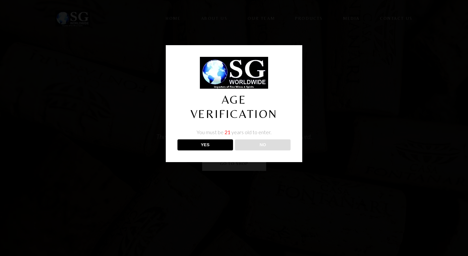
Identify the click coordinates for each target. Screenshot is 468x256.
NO (263, 144)
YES (205, 144)
